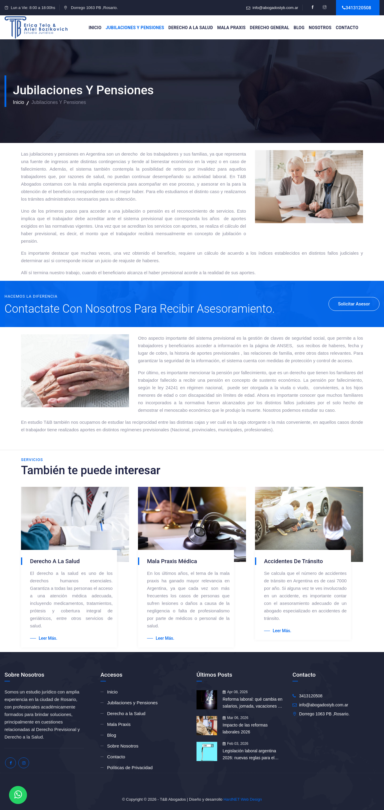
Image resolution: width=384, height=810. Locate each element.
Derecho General (270, 27)
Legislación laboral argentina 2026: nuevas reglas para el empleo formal (249, 754)
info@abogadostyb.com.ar (275, 7)
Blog (299, 27)
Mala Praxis (231, 27)
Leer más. (43, 638)
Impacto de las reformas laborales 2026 (245, 728)
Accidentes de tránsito (293, 561)
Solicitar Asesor (354, 304)
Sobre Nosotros (122, 745)
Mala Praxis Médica (172, 561)
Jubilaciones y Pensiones (135, 27)
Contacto (347, 27)
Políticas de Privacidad (130, 767)
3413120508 (358, 8)
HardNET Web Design (243, 799)
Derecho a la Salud (190, 27)
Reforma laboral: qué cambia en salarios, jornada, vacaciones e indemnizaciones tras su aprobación (252, 703)
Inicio (94, 27)
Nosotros (320, 27)
